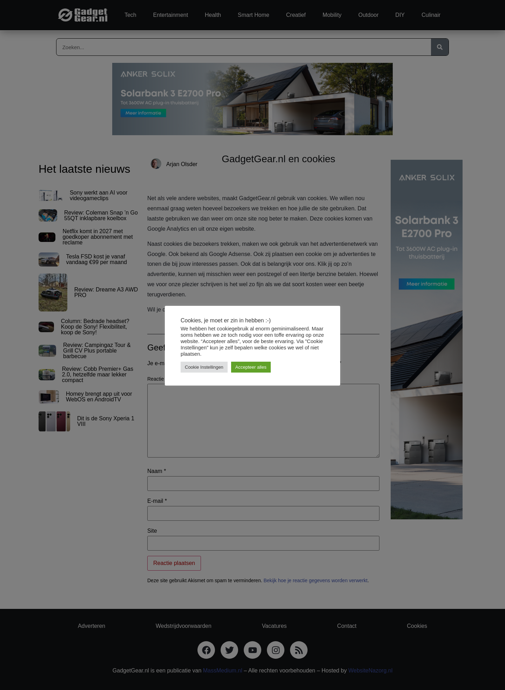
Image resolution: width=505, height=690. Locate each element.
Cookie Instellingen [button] (204, 367)
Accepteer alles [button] (251, 367)
